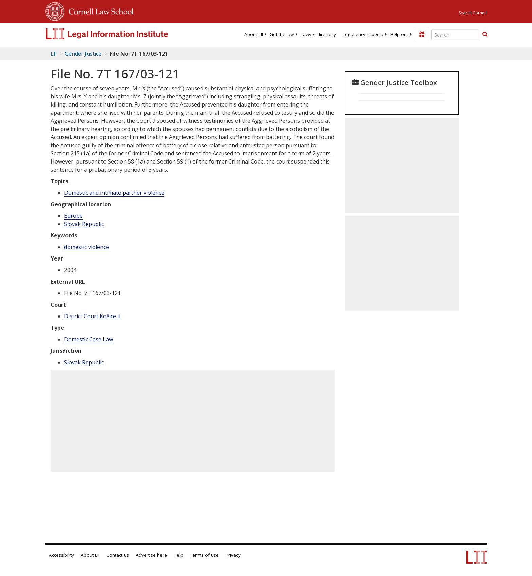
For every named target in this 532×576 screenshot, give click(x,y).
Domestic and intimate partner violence (114, 192)
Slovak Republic (84, 224)
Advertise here (151, 555)
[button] (484, 34)
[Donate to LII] (422, 34)
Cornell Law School (99, 10)
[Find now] (484, 34)
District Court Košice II (92, 316)
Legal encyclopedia (363, 34)
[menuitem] (253, 34)
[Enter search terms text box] (455, 34)
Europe (73, 215)
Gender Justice (83, 53)
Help (178, 555)
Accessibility (61, 555)
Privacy (233, 555)
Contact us (117, 555)
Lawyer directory (318, 34)
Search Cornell (473, 13)
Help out (399, 34)
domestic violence (86, 247)
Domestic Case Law (88, 339)
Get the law (282, 34)
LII (54, 53)
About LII (253, 34)
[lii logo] (122, 34)
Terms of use (204, 555)
